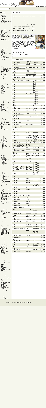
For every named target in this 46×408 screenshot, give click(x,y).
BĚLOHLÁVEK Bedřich (29, 74)
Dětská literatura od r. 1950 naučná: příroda (36, 129)
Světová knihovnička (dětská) (5, 262)
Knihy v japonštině (3, 138)
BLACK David (28, 244)
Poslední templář (17, 199)
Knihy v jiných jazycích (4, 139)
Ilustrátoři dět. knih (3, 121)
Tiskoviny (2, 268)
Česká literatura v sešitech (4, 47)
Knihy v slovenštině (3, 147)
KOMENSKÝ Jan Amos (4, 155)
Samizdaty (2, 236)
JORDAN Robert (28, 215)
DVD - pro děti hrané (36, 161)
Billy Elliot (16, 180)
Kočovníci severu (17, 118)
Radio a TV (2, 220)
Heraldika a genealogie (4, 109)
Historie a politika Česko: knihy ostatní (36, 227)
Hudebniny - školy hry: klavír (5, 119)
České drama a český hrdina (19, 132)
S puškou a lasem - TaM (4, 233)
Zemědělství (2, 296)
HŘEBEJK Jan (28, 156)
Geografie (2, 105)
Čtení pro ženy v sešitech (4, 57)
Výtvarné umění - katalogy (4, 287)
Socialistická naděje (18, 88)
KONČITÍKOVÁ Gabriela (28, 71)
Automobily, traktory (4, 22)
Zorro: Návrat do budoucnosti (19, 207)
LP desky (2, 170)
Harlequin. (2, 108)
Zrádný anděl (17, 135)
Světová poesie (3, 263)
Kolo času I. (16, 215)
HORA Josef (27, 88)
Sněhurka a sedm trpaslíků (19, 82)
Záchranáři (16, 176)
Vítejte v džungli (17, 203)
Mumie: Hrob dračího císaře (19, 195)
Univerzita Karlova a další (4, 277)
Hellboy (16, 173)
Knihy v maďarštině (3, 141)
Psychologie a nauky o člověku (5, 219)
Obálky (2, 197)
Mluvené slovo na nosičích (5, 181)
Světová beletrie (3, 260)
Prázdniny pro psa (18, 155)
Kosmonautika (3, 158)
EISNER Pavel (28, 110)
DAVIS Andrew (28, 176)
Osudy (16, 86)
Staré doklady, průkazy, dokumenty (4, 252)
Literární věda (2, 168)
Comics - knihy (35, 115)
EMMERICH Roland (29, 209)
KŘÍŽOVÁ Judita (28, 147)
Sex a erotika (3, 242)
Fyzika (1, 103)
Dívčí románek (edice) (4, 69)
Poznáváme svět (3, 213)
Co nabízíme (24, 46)
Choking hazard (17, 149)
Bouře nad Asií (17, 237)
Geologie (34, 221)
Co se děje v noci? (18, 124)
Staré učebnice (3, 254)
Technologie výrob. (3, 267)
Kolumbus (2, 154)
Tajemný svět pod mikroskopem (20, 129)
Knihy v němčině (3, 142)
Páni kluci (16, 153)
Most (15, 75)
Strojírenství (2, 258)
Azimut (1, 23)
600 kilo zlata (17, 178)
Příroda (2, 216)
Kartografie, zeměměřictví (4, 129)
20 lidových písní (17, 240)
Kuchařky (2, 166)
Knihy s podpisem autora (4, 133)
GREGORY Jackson (29, 137)
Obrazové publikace (3, 199)
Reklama (2, 222)
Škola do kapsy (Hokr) (4, 245)
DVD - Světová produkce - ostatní (36, 178)
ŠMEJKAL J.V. (28, 108)
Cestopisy (2, 50)
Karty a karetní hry (3, 130)
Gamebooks (2, 104)
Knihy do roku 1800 (3, 132)
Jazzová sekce (2, 125)
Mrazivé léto (17, 133)
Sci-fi (1, 239)
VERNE (2, 280)
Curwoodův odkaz (3, 58)
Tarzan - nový (2, 266)
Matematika (2, 174)
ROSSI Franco (28, 201)
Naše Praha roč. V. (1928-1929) (20, 77)
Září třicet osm (17, 65)
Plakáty (1, 205)
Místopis (2, 178)
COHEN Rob (28, 195)
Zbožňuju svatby (17, 205)
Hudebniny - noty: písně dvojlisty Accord (4, 118)
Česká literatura (3, 41)
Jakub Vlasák (17, 302)
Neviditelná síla (17, 219)
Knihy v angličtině (4, 134)
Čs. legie (1, 55)
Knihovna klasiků (3, 131)
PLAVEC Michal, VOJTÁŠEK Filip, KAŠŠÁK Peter (28, 62)
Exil (1, 92)
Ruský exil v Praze (3, 231)
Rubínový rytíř (17, 216)
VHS (1, 281)
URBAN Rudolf (28, 240)
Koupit (44, 59)
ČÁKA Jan (27, 222)
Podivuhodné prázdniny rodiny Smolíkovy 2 (20, 169)
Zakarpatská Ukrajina (4, 292)
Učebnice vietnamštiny (4, 275)
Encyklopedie (2, 91)
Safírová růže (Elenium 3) (19, 218)
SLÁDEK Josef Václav (29, 105)
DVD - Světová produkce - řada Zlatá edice (35, 209)
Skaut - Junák (3, 244)
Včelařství (2, 279)
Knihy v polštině (3, 144)
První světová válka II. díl (19, 211)
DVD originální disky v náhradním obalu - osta (4, 80)
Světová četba (2, 261)
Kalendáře (2, 128)
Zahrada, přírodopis (3, 290)
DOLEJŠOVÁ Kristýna (29, 116)
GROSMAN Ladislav (29, 84)
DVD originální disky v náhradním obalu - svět (4, 82)
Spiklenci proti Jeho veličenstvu (20, 228)
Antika (1, 17)
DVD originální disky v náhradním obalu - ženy (4, 84)
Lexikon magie (17, 67)
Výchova (2, 284)
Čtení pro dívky (3, 56)
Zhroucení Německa (18, 235)
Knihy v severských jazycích (5, 146)
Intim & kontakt (35, 249)
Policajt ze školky (17, 197)
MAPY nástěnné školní (4, 173)
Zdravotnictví (3, 294)
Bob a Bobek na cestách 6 (19, 162)
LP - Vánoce (2, 169)
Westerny (2, 288)
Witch (1, 289)
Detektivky (2, 60)
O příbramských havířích (19, 222)
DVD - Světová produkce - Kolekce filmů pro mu (36, 176)
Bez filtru (16, 116)
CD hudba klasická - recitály (5, 39)
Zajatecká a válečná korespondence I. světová (4, 291)
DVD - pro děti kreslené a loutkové (36, 163)
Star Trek (2, 250)
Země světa (2, 295)
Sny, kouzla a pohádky (18, 122)
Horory (2, 114)
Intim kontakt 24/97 (18, 249)
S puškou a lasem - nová (4, 232)
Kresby (16, 246)
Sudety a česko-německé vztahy (5, 259)
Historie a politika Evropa (5, 112)
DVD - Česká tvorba (36, 145)
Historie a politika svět (4, 113)
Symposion (2, 264)
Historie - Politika (4, 110)
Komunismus (2, 157)
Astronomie (2, 20)
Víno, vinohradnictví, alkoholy (5, 282)
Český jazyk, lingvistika (4, 49)
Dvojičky (16, 182)
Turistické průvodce (4, 271)
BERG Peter (27, 203)
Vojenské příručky (3, 283)
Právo (1, 215)
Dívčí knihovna (3, 67)
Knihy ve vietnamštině (4, 150)
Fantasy (1, 94)
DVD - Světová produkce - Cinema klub (36, 173)
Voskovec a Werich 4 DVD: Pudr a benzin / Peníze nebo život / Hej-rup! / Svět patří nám (20, 159)
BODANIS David (28, 219)
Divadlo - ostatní (3, 64)
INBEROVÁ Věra (28, 64)
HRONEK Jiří (28, 65)
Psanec (16, 140)
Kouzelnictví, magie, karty (4, 159)
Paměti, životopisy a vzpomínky (5, 202)
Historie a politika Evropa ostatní (36, 232)
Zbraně (1, 293)
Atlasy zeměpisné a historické (5, 21)
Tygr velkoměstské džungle (19, 90)
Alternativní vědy (3, 16)
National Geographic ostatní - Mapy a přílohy (5, 192)
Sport (2, 249)
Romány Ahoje (3, 226)
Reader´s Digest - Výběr (4, 221)
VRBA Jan (27, 86)
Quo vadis (16, 201)
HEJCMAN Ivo (28, 162)
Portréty (1, 211)
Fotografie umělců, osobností (5, 102)
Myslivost (2, 185)
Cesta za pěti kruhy (18, 147)
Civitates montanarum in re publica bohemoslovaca (19, 221)
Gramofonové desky (4, 107)
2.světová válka (3, 14)
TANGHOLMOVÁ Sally (29, 124)
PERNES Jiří (27, 228)
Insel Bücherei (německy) (4, 122)
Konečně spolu (17, 189)
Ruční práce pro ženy (4, 228)
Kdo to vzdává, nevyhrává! (19, 80)
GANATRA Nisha (28, 205)
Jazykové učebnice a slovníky (5, 124)
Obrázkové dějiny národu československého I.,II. (19, 227)
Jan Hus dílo (2, 123)
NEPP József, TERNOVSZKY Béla (29, 167)
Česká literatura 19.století (4, 42)
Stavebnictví (2, 256)
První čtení (2, 218)
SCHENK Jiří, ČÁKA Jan (29, 221)
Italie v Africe (17, 111)
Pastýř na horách (17, 107)
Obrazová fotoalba (3, 198)
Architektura (2, 19)
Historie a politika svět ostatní (36, 237)
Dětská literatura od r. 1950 (5, 61)
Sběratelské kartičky (4, 238)
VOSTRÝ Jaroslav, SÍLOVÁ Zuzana (28, 132)
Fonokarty (2, 98)
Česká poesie (2, 48)
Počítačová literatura (4, 206)
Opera (1, 201)
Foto (1, 99)
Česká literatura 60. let (4, 43)
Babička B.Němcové (3, 24)
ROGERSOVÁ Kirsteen (29, 129)
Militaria (2, 177)
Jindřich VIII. (17, 187)
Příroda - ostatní (3, 217)
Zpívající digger (17, 113)
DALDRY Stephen (28, 180)
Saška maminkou (17, 248)
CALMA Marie (28, 120)
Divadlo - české (35, 132)
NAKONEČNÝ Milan (29, 67)
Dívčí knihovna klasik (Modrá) (5, 68)
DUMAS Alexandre (3, 74)
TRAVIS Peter (28, 187)
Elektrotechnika (3, 90)
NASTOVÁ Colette (28, 248)
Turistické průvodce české (5, 272)
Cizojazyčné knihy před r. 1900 (5, 53)
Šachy (1, 234)
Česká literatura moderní (4, 44)
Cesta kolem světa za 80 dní (19, 164)
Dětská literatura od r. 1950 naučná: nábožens (36, 127)
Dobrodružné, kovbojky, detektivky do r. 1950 (4, 71)
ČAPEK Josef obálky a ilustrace (5, 32)
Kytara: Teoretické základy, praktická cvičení (19, 244)
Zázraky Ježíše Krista (18, 213)
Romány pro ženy (4, 227)
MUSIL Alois (28, 111)
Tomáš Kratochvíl (12, 302)
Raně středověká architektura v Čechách (20, 69)
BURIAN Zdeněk (3, 29)
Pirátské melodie (17, 108)
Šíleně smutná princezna (19, 161)
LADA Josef (2, 167)
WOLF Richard (28, 235)
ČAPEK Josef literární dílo (4, 31)
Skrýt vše (26, 54)
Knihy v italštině (3, 137)
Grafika (2, 106)
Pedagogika (2, 203)
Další (15, 56)
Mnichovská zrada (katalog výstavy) (19, 60)
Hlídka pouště (17, 137)
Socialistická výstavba (4, 247)
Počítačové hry (3, 207)
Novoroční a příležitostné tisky (5, 195)
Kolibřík (1, 153)
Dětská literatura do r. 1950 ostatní (36, 118)
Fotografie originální (4, 100)
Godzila (16, 209)
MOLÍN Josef (28, 246)
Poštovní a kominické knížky (5, 212)
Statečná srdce (3, 255)
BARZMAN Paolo (28, 199)
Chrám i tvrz (17, 110)
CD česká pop (35, 80)
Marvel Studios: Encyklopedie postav (19, 115)
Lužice (1, 171)
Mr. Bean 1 (16, 191)
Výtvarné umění (3, 286)
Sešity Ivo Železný (3, 241)
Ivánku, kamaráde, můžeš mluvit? (20, 150)
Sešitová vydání (3, 240)
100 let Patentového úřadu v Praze (19, 225)
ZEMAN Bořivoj (28, 161)
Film (1, 96)
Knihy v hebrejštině (3, 136)
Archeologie (2, 18)
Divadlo (2, 63)
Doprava (2, 72)
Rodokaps (2, 224)
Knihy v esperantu (3, 135)
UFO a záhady (2, 276)
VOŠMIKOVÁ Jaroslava (29, 155)
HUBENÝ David (28, 224)
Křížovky (2, 164)
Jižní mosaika (17, 72)
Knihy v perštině (3, 143)
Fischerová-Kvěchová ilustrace (5, 97)
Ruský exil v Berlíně (3, 230)
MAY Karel (2, 175)
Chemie (1, 51)
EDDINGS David (28, 216)
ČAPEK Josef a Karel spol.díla (5, 30)
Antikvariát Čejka (8, 3)
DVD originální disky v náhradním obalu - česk (4, 77)
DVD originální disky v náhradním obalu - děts (4, 78)
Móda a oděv (2, 182)
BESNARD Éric (28, 178)
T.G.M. (1, 265)
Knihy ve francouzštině (4, 149)
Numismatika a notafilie (4, 196)
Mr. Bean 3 (16, 193)
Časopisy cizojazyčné (4, 35)
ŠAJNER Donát (28, 113)
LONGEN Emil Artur (29, 90)
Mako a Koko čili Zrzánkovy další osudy (20, 120)
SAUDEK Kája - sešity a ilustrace (5, 237)
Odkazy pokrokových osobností (5, 200)
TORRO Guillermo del (29, 173)
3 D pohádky (2, 15)
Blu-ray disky (2, 27)
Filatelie (1, 95)
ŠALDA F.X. (2, 235)
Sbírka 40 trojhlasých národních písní (20, 242)
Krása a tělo (2, 161)
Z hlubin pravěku (17, 251)
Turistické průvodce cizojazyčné (6, 273)
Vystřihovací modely (4, 285)
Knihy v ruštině (3, 145)
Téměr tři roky (17, 64)
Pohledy (2, 208)
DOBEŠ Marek (28, 149)
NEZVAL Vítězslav (28, 75)
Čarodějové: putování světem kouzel (19, 127)
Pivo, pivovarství (3, 204)
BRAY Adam (28, 115)
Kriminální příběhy (4, 163)
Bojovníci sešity (3, 28)
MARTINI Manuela (29, 133)
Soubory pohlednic (4, 248)
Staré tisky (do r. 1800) (4, 253)
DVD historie (35, 211)
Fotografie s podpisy (4, 101)
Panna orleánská (17, 142)
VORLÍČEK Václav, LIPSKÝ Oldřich (28, 145)
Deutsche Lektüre (3, 62)
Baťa (1, 25)
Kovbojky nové (3, 160)
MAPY (2, 172)
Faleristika (2, 93)
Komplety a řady (3, 156)
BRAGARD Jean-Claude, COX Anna (29, 213)
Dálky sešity (2, 59)
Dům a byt (2, 73)
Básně (16, 105)
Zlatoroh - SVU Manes (4, 298)
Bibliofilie (34, 72)
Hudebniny (3, 116)
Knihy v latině (2, 140)
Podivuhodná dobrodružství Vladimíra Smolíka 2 (19, 167)
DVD (1, 75)
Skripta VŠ (2, 246)
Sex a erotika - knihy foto (4, 243)
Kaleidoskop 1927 (17, 74)
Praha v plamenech (18, 62)
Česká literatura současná (5, 45)
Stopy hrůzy (2, 257)
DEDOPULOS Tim (28, 126)
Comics (2, 54)
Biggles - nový (2, 26)
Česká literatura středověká (5, 46)
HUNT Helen (28, 189)
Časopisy (2, 34)
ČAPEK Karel (2, 33)
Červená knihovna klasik (4, 40)
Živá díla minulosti (3, 297)
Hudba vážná (2, 115)
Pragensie (2, 214)
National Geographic (4, 188)
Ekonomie (2, 89)
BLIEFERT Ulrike (28, 135)
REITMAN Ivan (28, 182)
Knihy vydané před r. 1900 (5, 151)
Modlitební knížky (3, 184)
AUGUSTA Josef (28, 251)
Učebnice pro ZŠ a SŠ (4, 274)
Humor (1, 120)
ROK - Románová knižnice (4, 225)
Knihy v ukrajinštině (3, 148)
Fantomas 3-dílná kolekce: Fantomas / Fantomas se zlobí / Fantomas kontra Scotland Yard (20, 185)
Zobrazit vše (22, 54)
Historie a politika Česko (5, 111)
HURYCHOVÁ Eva (28, 80)
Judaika (1, 126)
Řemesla (2, 223)
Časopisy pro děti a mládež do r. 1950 (36, 77)
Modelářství (2, 183)
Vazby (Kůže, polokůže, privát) (5, 278)
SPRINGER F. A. (28, 72)
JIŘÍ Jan (27, 107)
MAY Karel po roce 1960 (4, 176)
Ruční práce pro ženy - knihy (5, 229)
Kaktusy (1, 127)
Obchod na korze (17, 84)
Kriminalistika (2, 162)
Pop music (2, 210)
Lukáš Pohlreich (21, 302)
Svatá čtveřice (17, 156)
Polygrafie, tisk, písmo (4, 209)
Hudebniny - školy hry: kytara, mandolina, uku (36, 244)
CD (1, 38)
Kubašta (1, 165)
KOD (1, 152)
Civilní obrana (2, 52)
